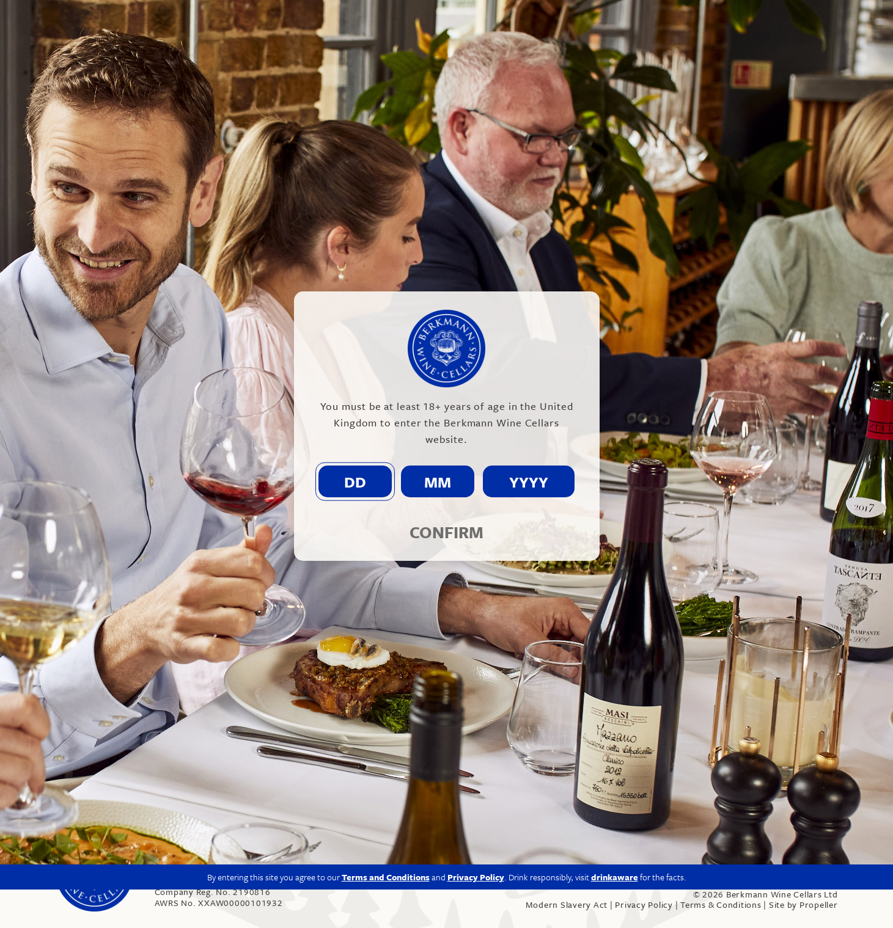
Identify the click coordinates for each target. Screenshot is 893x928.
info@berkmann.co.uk (287, 870)
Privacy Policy (644, 904)
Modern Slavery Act (567, 904)
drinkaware (614, 754)
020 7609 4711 (193, 870)
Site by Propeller (803, 904)
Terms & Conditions (721, 904)
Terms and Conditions (386, 754)
